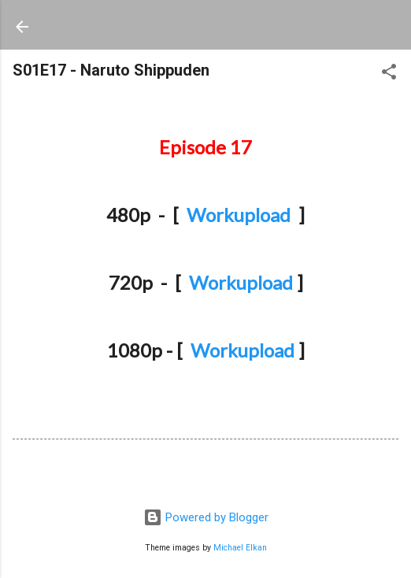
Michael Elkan (240, 548)
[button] (389, 74)
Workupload (239, 214)
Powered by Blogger (205, 517)
